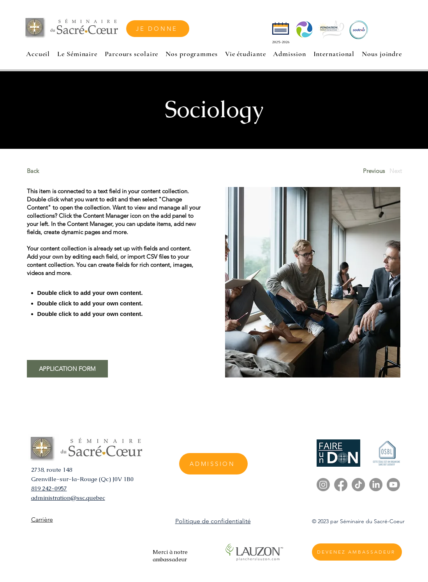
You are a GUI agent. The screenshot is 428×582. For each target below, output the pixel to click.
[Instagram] (323, 484)
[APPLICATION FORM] (67, 368)
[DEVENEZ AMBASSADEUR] (357, 552)
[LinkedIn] (375, 484)
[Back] (56, 171)
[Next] (396, 171)
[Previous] (374, 171)
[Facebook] (340, 484)
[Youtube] (393, 484)
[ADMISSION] (213, 463)
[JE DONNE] (157, 28)
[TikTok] (358, 484)
